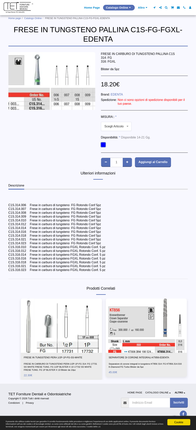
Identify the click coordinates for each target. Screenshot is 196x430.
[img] (61, 326)
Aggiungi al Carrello (152, 162)
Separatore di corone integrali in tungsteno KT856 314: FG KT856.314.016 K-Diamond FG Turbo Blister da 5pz (140, 371)
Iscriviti (178, 408)
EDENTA (117, 94)
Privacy (30, 408)
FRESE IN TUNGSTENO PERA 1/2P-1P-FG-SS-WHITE (57, 360)
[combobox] (116, 126)
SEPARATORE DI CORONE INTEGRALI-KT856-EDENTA (142, 360)
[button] (154, 7)
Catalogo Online (33, 18)
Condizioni (14, 408)
